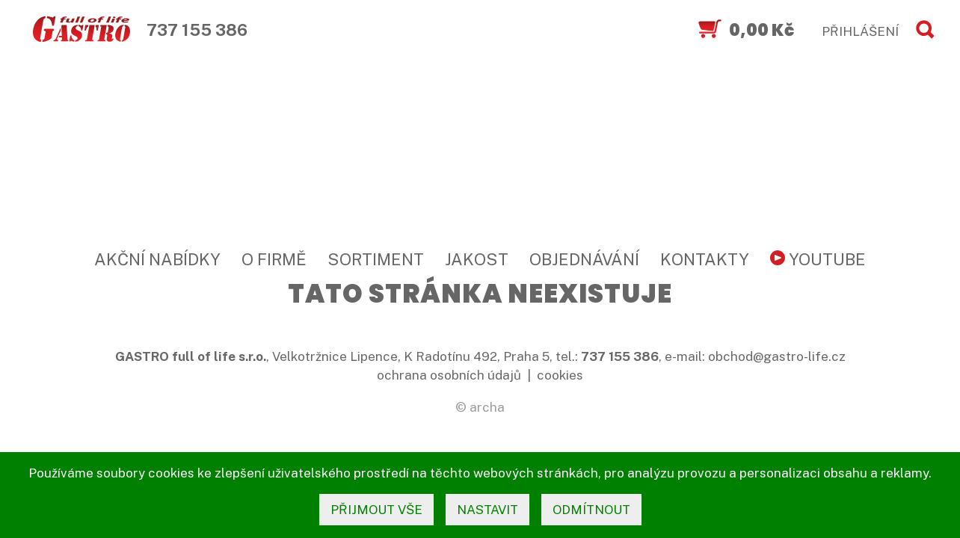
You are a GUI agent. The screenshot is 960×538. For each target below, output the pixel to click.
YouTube (818, 259)
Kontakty (704, 259)
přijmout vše (376, 509)
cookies (560, 375)
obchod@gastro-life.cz (777, 356)
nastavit (487, 509)
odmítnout (591, 509)
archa (487, 407)
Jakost (476, 259)
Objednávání (584, 259)
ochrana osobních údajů (449, 375)
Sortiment (375, 259)
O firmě (274, 259)
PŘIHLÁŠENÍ (860, 31)
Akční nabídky (157, 259)
